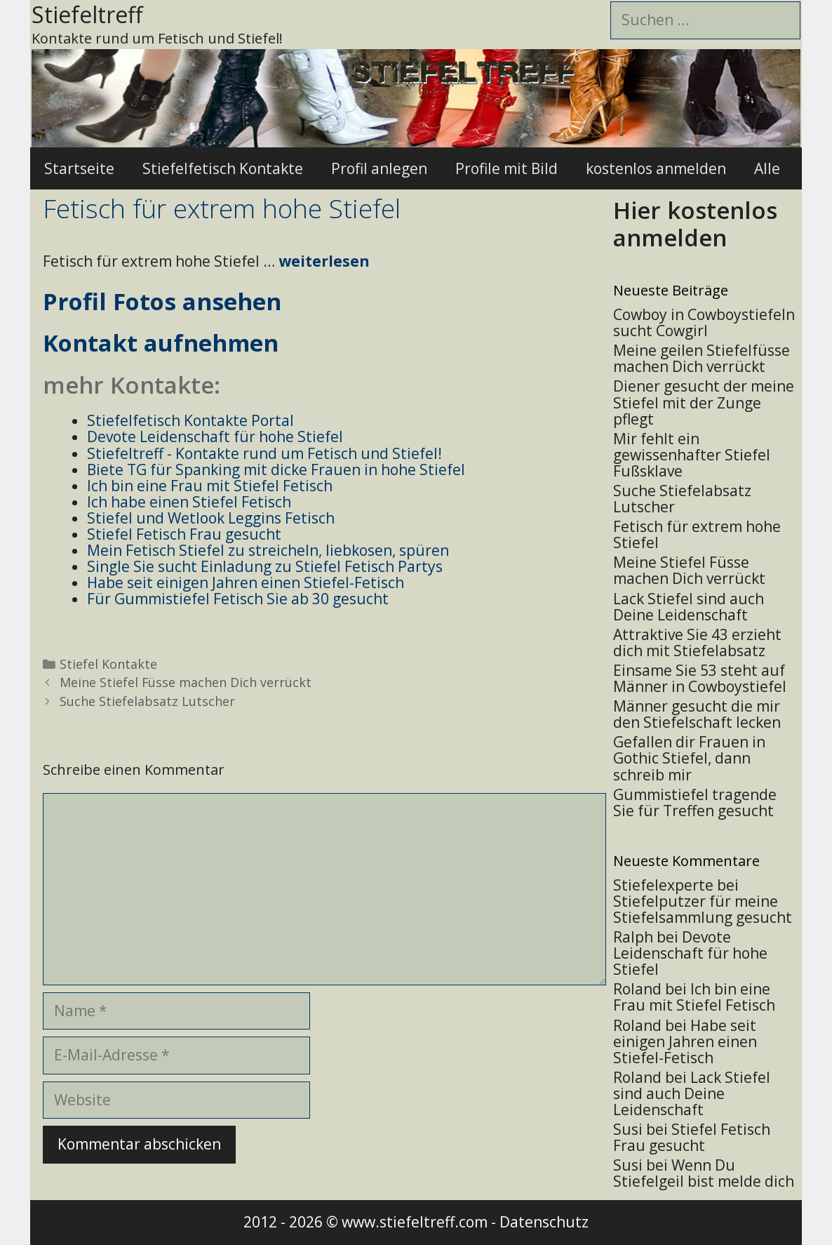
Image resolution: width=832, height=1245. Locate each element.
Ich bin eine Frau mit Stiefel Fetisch (694, 997)
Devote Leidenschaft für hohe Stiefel (690, 953)
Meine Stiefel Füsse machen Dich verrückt (185, 682)
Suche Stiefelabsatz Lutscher (147, 701)
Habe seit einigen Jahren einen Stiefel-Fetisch (685, 1041)
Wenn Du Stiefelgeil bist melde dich (703, 1173)
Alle (767, 168)
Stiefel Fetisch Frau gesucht (691, 1137)
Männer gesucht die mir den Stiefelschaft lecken (697, 714)
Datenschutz (544, 1222)
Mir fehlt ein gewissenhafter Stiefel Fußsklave (691, 455)
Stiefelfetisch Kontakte (222, 168)
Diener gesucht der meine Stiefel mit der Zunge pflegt (703, 402)
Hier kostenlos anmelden (695, 224)
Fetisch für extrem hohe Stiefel (697, 534)
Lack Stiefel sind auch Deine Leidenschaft (688, 607)
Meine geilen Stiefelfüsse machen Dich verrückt (701, 358)
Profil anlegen (379, 168)
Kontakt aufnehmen (161, 343)
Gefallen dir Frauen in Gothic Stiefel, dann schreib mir (689, 758)
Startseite (79, 168)
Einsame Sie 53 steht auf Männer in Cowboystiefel (699, 678)
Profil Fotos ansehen (162, 301)
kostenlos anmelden (656, 168)
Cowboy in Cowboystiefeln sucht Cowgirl (704, 322)
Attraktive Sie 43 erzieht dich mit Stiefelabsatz (697, 642)
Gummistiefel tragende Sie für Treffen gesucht (695, 802)
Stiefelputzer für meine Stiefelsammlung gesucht (702, 909)
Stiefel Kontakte (108, 663)
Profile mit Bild (506, 168)
